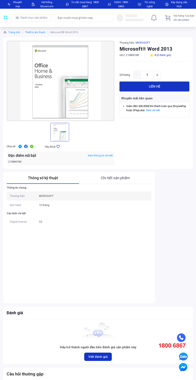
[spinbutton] (147, 75)
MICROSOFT (143, 42)
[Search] (109, 18)
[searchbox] (80, 18)
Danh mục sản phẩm (34, 17)
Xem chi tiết (153, 110)
